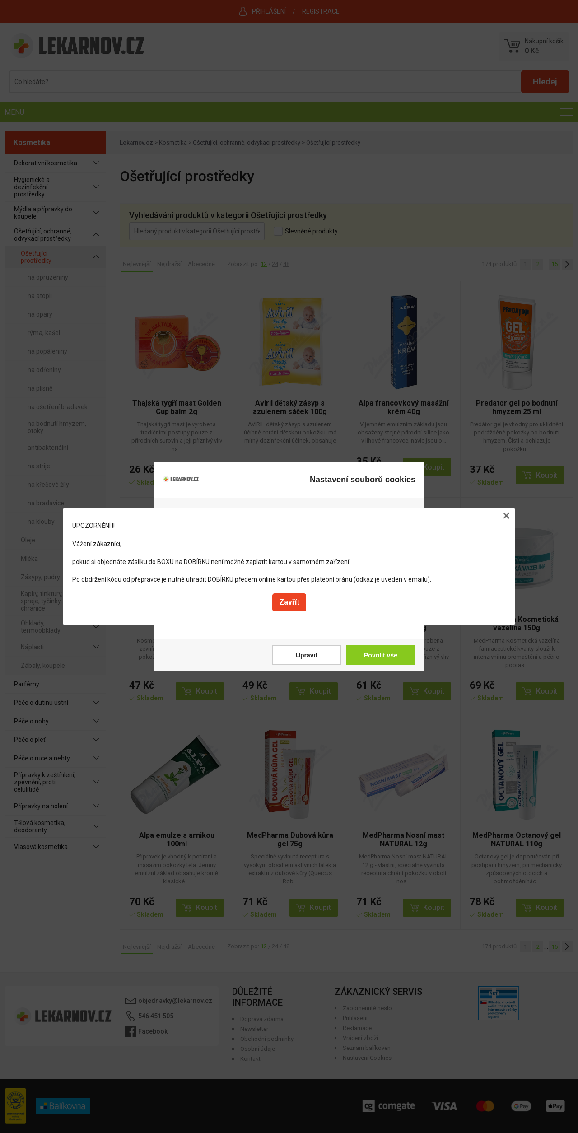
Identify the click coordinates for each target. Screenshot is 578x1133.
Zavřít (289, 602)
